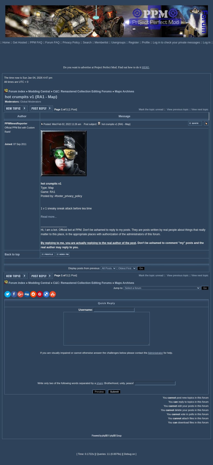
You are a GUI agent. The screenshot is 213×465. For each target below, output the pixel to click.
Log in (207, 42)
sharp (100, 383)
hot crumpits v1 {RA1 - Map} (31, 97)
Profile (146, 42)
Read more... (49, 216)
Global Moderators (30, 101)
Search (87, 42)
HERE (145, 67)
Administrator (155, 352)
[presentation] (40, 368)
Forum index (17, 91)
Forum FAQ (52, 42)
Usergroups (118, 42)
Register (134, 42)
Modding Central (39, 91)
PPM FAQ (36, 42)
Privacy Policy (72, 42)
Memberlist (102, 42)
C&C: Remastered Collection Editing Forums (82, 91)
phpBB (105, 435)
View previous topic (178, 109)
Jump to (117, 288)
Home (7, 42)
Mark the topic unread (151, 109)
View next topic (199, 109)
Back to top (12, 254)
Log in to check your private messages (177, 42)
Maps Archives (124, 91)
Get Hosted (20, 42)
